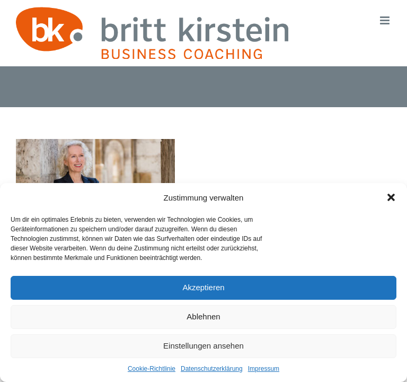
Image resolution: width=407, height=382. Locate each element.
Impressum (263, 368)
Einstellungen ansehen (203, 345)
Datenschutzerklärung (212, 368)
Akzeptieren (203, 287)
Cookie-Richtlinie (151, 368)
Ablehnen (203, 316)
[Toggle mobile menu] (385, 20)
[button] (391, 197)
